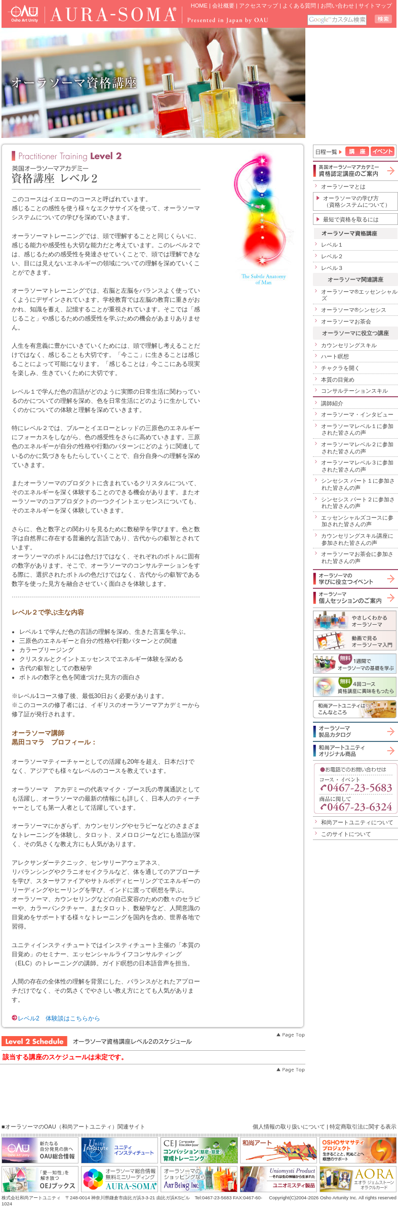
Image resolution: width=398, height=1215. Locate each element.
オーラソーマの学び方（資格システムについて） (356, 201)
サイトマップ (375, 6)
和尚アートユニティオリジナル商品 (354, 750)
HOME (199, 6)
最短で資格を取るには (351, 219)
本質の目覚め (337, 380)
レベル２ (332, 256)
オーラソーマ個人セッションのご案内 (354, 597)
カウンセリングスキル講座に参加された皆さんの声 (357, 539)
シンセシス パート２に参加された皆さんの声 (358, 502)
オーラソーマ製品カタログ (354, 731)
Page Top (290, 1035)
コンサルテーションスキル (354, 391)
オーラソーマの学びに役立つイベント (354, 579)
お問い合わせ (337, 6)
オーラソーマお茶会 (346, 321)
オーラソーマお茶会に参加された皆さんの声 (357, 557)
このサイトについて (346, 834)
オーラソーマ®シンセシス (353, 310)
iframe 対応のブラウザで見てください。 (351, 83)
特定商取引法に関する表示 (363, 1127)
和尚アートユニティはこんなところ (354, 709)
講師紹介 (332, 403)
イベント (382, 151)
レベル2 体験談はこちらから (56, 1018)
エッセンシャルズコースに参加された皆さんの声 (357, 521)
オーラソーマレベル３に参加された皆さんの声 (357, 466)
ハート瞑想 (335, 356)
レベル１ (332, 245)
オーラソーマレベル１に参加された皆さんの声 (357, 429)
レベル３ (332, 268)
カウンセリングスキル (349, 345)
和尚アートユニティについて (357, 822)
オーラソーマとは (343, 186)
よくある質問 (299, 6)
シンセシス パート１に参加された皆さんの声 (358, 484)
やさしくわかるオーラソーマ (354, 620)
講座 (357, 151)
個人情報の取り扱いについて (289, 1127)
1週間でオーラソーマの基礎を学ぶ (354, 663)
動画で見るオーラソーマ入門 (354, 640)
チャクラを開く (340, 368)
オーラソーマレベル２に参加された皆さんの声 (357, 447)
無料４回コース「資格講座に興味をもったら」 (354, 687)
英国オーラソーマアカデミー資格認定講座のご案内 (354, 170)
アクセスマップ (258, 6)
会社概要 (223, 6)
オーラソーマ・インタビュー (357, 414)
